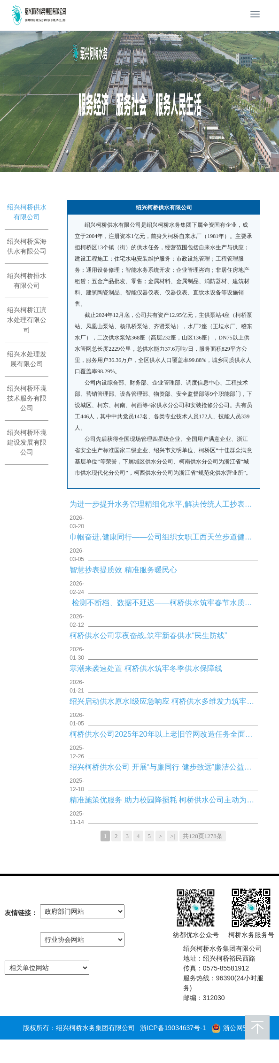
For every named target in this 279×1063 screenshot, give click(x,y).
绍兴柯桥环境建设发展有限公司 (26, 442)
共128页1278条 (203, 836)
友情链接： (21, 913)
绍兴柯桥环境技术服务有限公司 (26, 398)
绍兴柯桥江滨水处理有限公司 (26, 319)
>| (172, 836)
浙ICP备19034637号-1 (173, 1028)
